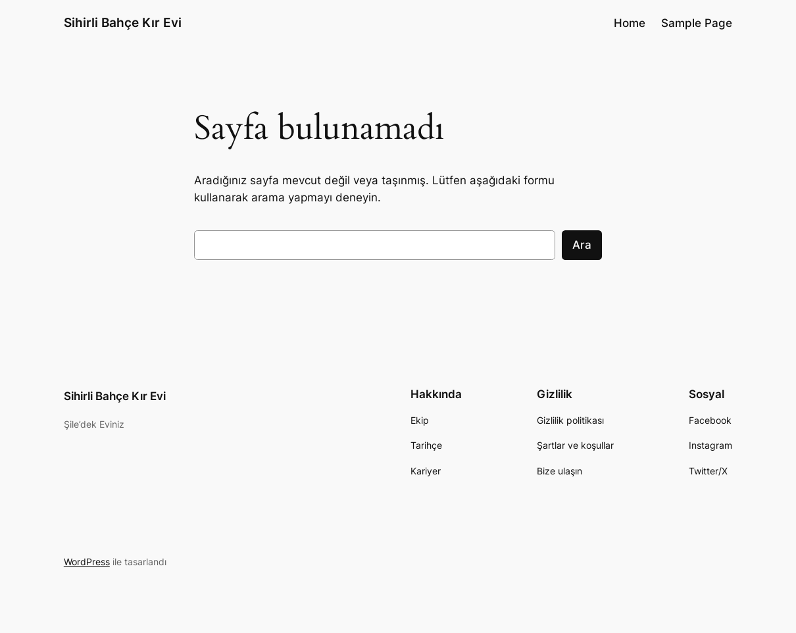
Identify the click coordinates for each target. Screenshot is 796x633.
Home (629, 23)
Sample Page (696, 23)
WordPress (87, 561)
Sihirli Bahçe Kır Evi (123, 22)
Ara (581, 244)
